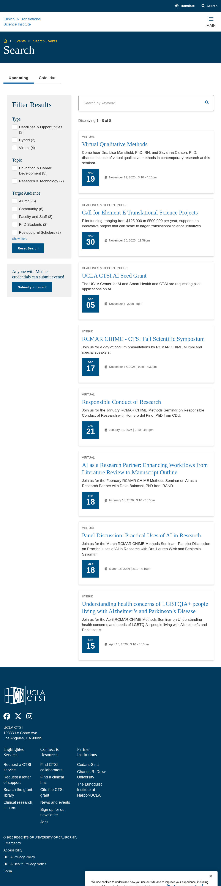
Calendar (47, 78)
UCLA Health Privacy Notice (24, 864)
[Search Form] (209, 6)
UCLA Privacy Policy (19, 857)
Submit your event (32, 287)
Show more (19, 238)
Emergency (12, 843)
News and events (55, 802)
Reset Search (28, 248)
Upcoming (18, 79)
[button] (185, 6)
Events (20, 41)
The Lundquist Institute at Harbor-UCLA (89, 789)
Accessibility (12, 850)
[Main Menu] (211, 21)
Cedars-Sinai (88, 764)
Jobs (44, 822)
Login (7, 871)
